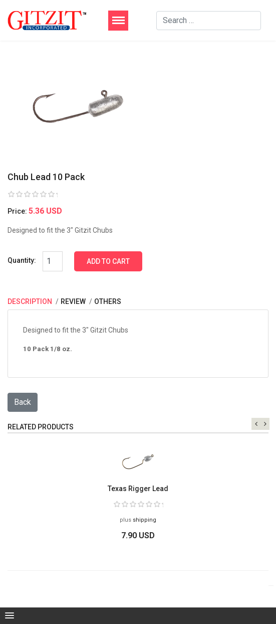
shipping (144, 520)
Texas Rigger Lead (138, 489)
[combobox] (208, 20)
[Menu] (118, 21)
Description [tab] (31, 301)
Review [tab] (74, 301)
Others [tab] (107, 301)
